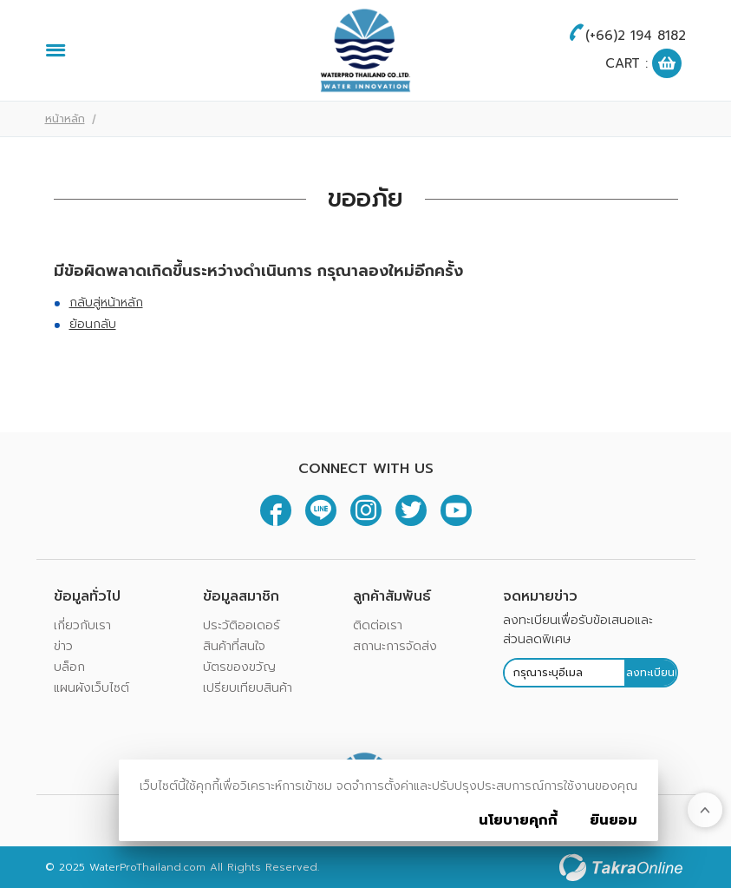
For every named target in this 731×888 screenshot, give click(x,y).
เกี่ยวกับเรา (82, 625)
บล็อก (69, 667)
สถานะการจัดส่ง (395, 646)
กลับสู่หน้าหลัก (106, 302)
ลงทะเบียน (650, 673)
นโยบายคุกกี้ (518, 820)
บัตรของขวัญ (239, 667)
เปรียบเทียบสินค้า (247, 688)
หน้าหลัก (65, 119)
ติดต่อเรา (377, 625)
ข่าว (63, 646)
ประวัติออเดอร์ (241, 625)
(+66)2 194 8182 (635, 35)
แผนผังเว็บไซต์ (91, 688)
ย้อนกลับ (92, 324)
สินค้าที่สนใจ (234, 646)
